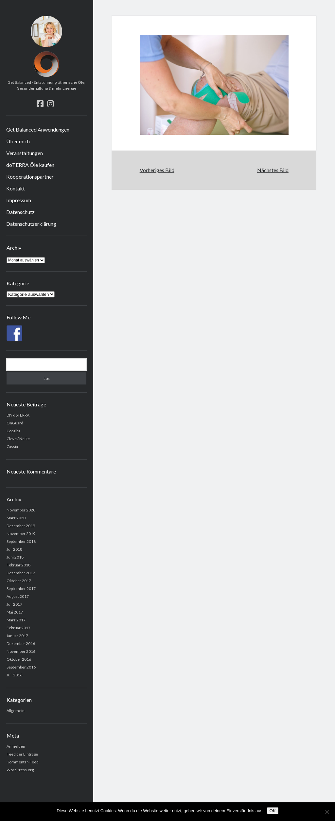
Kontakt (15, 188)
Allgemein (16, 710)
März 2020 (16, 517)
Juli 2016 (14, 674)
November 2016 (21, 651)
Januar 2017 (17, 635)
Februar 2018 (18, 564)
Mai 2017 (15, 612)
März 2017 (16, 619)
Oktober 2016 (19, 659)
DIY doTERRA (18, 415)
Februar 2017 (18, 627)
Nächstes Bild (273, 170)
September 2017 (21, 588)
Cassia (12, 446)
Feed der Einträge (22, 754)
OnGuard (15, 422)
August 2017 (18, 596)
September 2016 (21, 667)
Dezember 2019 (21, 525)
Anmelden (16, 746)
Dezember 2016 (21, 643)
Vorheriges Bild (157, 170)
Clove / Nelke (18, 438)
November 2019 (21, 533)
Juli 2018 (14, 549)
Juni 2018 (15, 557)
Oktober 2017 (19, 580)
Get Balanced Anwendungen (37, 129)
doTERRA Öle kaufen (30, 165)
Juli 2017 (14, 604)
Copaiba (13, 430)
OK (273, 810)
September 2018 (21, 541)
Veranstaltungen (24, 153)
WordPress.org (20, 769)
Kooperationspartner (30, 176)
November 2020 (21, 510)
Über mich (18, 141)
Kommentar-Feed (23, 761)
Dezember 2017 (21, 572)
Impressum (18, 200)
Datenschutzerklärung (31, 224)
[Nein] (327, 812)
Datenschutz (20, 212)
